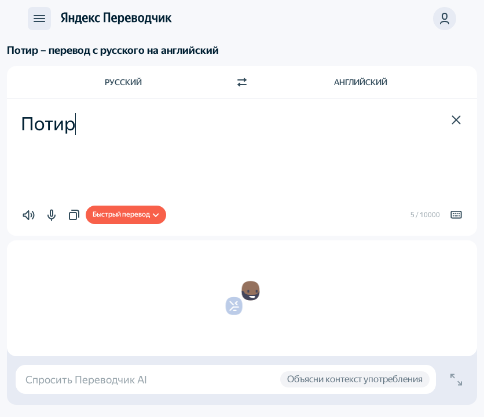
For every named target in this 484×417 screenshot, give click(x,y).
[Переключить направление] (242, 82)
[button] (444, 18)
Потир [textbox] (48, 124)
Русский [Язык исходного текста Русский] (123, 82)
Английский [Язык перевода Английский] (360, 82)
